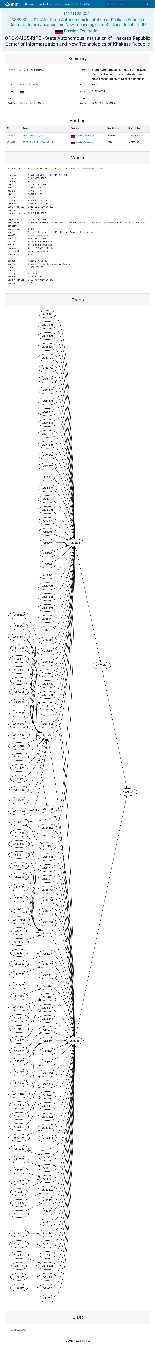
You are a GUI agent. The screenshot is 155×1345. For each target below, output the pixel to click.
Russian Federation (77, 30)
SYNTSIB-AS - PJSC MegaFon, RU (39, 142)
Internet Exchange (64, 4)
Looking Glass (83, 4)
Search (146, 4)
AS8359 (10, 135)
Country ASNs (45, 4)
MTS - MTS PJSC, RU (33, 135)
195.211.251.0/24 (77, 13)
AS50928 (10, 142)
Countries (30, 4)
